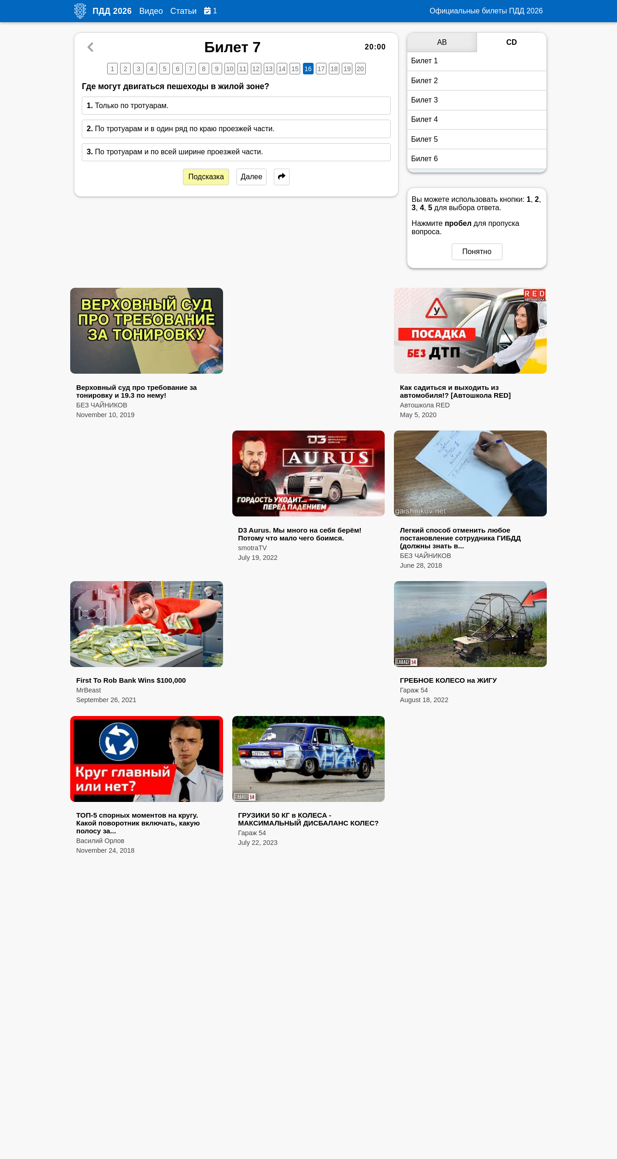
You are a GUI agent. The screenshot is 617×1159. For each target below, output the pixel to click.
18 (334, 69)
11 (243, 69)
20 (360, 69)
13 (269, 69)
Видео (151, 11)
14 (282, 69)
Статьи (183, 11)
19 (347, 69)
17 (321, 69)
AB (442, 42)
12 (256, 69)
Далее (251, 177)
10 (230, 69)
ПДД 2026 (112, 11)
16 (308, 69)
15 (295, 69)
